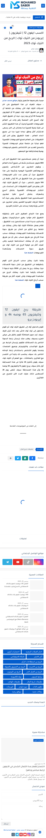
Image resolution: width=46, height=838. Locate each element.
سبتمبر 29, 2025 (23, 581)
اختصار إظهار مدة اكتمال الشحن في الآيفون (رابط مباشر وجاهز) (24, 769)
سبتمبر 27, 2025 (23, 603)
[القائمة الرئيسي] (43, 6)
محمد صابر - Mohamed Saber (14, 830)
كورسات (10, 687)
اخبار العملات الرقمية (34, 652)
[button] (32, 458)
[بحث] (3, 6)
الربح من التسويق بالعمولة (15, 667)
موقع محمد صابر (9, 101)
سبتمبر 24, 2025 (23, 614)
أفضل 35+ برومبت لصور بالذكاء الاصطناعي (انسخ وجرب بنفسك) (16, 585)
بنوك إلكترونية (16, 677)
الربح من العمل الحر (34, 672)
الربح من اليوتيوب (13, 672)
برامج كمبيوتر (37, 677)
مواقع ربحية (16, 692)
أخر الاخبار (38, 657)
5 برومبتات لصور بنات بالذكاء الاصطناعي (18, 607)
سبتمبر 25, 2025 (23, 627)
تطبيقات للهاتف (14, 682)
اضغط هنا (28, 253)
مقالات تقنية (37, 692)
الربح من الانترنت (35, 667)
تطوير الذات (37, 687)
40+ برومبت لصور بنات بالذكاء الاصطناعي (17, 596)
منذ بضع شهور (38, 764)
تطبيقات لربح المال (35, 28)
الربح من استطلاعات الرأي (31, 662)
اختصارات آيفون (13, 652)
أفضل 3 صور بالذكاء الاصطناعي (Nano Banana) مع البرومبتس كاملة (17, 619)
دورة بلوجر (23, 687)
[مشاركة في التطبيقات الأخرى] (11, 458)
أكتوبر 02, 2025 (23, 592)
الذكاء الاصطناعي (17, 657)
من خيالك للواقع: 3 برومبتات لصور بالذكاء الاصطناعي (16, 630)
